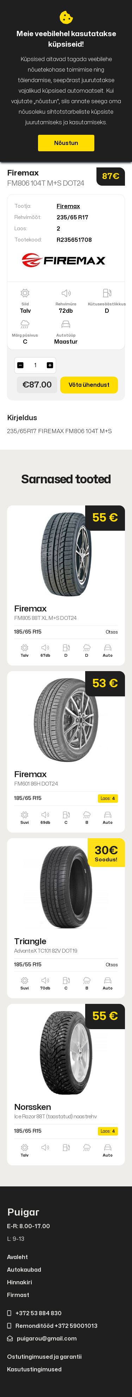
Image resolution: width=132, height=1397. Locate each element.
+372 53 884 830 (34, 1313)
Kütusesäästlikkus (107, 304)
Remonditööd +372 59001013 (52, 1326)
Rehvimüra (66, 304)
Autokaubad (24, 1270)
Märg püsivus (25, 335)
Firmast (18, 1295)
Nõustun (66, 143)
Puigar (23, 1212)
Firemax (68, 206)
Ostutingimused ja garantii (44, 1357)
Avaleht (17, 1257)
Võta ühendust (89, 385)
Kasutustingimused (34, 1369)
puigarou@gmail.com (42, 1339)
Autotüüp (66, 335)
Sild (25, 304)
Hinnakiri (19, 1282)
